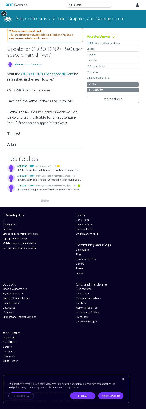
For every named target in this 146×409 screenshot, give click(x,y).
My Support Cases (13, 293)
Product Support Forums (16, 298)
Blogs (79, 254)
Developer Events (86, 258)
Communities (83, 249)
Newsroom (9, 356)
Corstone (81, 302)
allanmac (19, 64)
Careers (7, 346)
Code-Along (82, 219)
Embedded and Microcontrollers (21, 233)
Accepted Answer (99, 36)
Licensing (8, 312)
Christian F (23, 165)
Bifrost (95, 84)
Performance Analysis (88, 312)
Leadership (9, 337)
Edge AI (7, 228)
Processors (82, 316)
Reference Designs (86, 321)
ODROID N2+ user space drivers (47, 74)
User (137, 5)
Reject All (82, 396)
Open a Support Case (15, 288)
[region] (66, 389)
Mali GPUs (97, 90)
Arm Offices (9, 341)
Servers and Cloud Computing (19, 247)
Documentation (84, 224)
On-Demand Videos (87, 233)
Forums (80, 268)
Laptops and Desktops (15, 238)
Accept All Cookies (111, 396)
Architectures (84, 288)
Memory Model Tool (87, 307)
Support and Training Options (19, 316)
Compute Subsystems (88, 298)
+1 (91, 42)
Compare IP (82, 293)
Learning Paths (84, 228)
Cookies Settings (21, 396)
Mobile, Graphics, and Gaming (19, 243)
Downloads (9, 307)
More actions (112, 99)
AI (4, 219)
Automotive (9, 224)
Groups (80, 272)
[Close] (123, 379)
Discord (80, 263)
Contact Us (9, 351)
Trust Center (10, 360)
